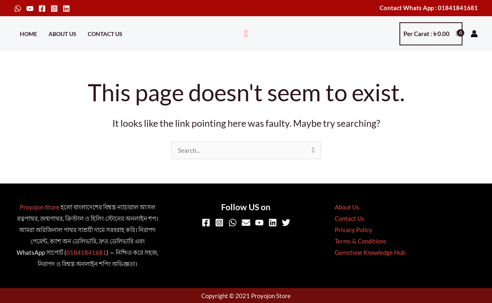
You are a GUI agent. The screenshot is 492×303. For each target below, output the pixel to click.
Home (28, 33)
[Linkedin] (66, 8)
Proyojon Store (39, 207)
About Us (62, 33)
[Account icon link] (474, 33)
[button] (246, 33)
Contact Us (105, 33)
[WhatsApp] (17, 8)
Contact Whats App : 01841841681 (429, 7)
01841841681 (86, 252)
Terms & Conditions (359, 241)
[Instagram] (54, 8)
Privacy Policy (352, 229)
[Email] (246, 222)
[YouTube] (30, 8)
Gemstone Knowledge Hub (369, 252)
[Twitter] (286, 222)
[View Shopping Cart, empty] (430, 33)
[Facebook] (42, 8)
